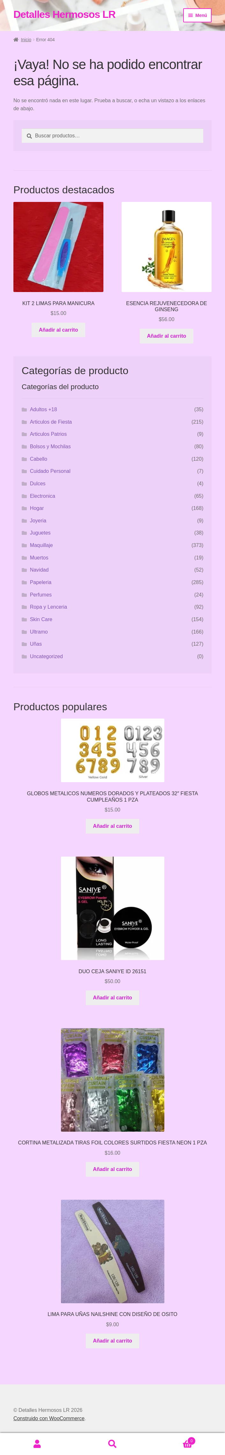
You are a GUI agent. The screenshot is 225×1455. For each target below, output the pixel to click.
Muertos (39, 557)
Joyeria (38, 520)
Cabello (38, 459)
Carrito (173, 1440)
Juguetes (40, 532)
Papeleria (41, 582)
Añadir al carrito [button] (58, 330)
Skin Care (41, 619)
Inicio (26, 39)
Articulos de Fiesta (51, 422)
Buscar (112, 1444)
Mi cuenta (37, 1444)
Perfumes (41, 594)
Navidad (39, 570)
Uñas (36, 644)
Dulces (38, 483)
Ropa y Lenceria (48, 607)
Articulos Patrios (48, 434)
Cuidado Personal (50, 471)
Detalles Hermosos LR (64, 14)
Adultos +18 (43, 409)
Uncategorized (46, 656)
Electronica (42, 496)
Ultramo (39, 632)
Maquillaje (41, 545)
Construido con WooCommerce (49, 1418)
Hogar (37, 508)
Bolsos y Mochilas (50, 446)
